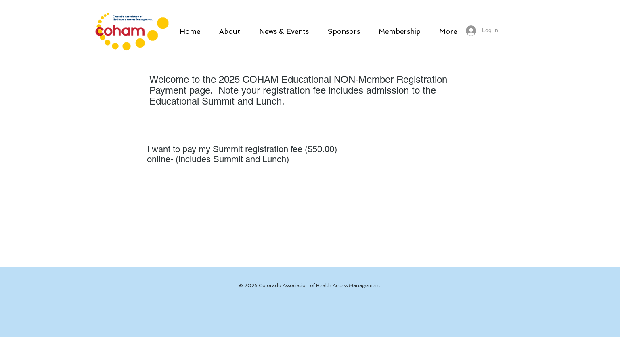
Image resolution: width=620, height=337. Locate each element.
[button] (229, 31)
